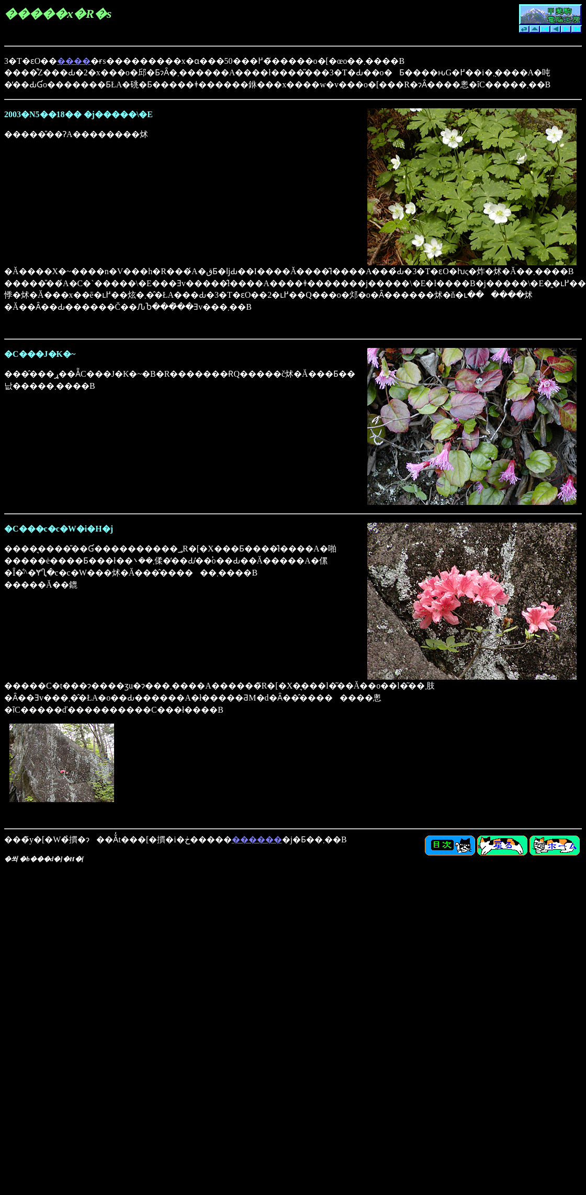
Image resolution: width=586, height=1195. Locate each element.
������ (257, 839)
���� (74, 61)
